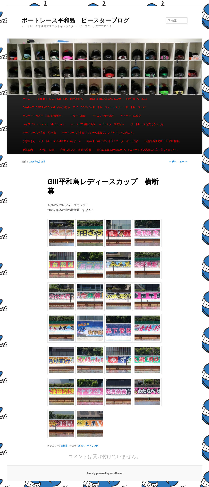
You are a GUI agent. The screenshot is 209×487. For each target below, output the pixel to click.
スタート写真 (77, 115)
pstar (80, 445)
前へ (173, 161)
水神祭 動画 (46, 149)
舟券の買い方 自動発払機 (75, 149)
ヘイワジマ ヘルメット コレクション (44, 124)
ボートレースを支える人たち (146, 124)
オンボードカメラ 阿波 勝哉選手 (43, 115)
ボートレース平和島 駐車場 (39, 132)
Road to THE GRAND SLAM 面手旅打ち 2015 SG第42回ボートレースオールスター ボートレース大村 (84, 107)
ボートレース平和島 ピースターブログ (75, 20)
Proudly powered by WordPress (104, 473)
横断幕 (63, 445)
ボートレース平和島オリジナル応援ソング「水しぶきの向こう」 (98, 132)
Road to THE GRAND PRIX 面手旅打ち (59, 98)
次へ (183, 161)
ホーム (26, 98)
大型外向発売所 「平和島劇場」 (163, 141)
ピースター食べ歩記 (102, 115)
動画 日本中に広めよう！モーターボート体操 (113, 141)
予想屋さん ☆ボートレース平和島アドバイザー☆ (52, 141)
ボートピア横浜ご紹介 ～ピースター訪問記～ (97, 124)
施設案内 (28, 149)
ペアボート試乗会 (131, 115)
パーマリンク (91, 445)
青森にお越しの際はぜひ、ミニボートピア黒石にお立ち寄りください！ (137, 149)
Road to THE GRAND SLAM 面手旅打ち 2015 (118, 98)
